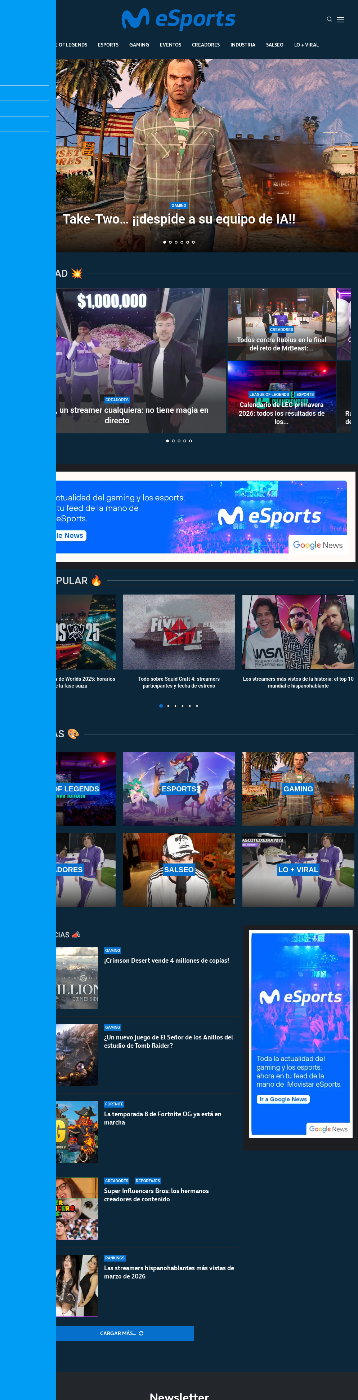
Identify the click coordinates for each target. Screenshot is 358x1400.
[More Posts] (122, 1334)
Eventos (170, 44)
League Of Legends (63, 44)
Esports (108, 44)
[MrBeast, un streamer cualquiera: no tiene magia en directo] (117, 360)
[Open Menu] (340, 19)
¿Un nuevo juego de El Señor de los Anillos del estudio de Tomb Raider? (168, 1047)
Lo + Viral (306, 44)
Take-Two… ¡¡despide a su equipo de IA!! (179, 219)
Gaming (139, 44)
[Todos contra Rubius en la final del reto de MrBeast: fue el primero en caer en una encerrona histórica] (282, 324)
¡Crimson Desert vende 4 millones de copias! (166, 960)
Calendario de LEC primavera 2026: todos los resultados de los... (282, 413)
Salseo (274, 44)
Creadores (206, 44)
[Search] (329, 20)
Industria (243, 44)
